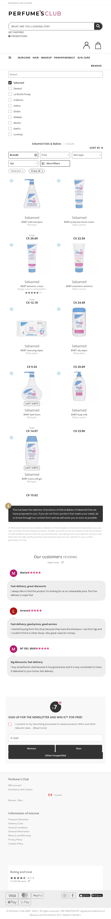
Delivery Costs (15, 823)
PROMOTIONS (17, 36)
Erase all (35, 170)
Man (78, 748)
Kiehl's (14, 128)
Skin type (87, 155)
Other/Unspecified (55, 755)
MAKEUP (46, 57)
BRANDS (96, 65)
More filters (51, 163)
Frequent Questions (18, 819)
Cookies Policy (15, 843)
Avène (14, 105)
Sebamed (16, 82)
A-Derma (15, 100)
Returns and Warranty (19, 835)
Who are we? (14, 785)
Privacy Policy (15, 839)
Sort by (96, 147)
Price (55, 155)
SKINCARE (24, 57)
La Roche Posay (19, 94)
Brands (23, 155)
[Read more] (40, 728)
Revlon (14, 123)
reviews (55, 556)
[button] (55, 795)
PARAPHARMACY (64, 57)
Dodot (14, 111)
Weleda (15, 117)
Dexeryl (15, 88)
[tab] (23, 155)
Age (23, 163)
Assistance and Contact (20, 2)
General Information (18, 831)
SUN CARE (83, 57)
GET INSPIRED (16, 32)
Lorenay (15, 134)
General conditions (18, 827)
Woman (31, 748)
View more (55, 562)
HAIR (36, 57)
